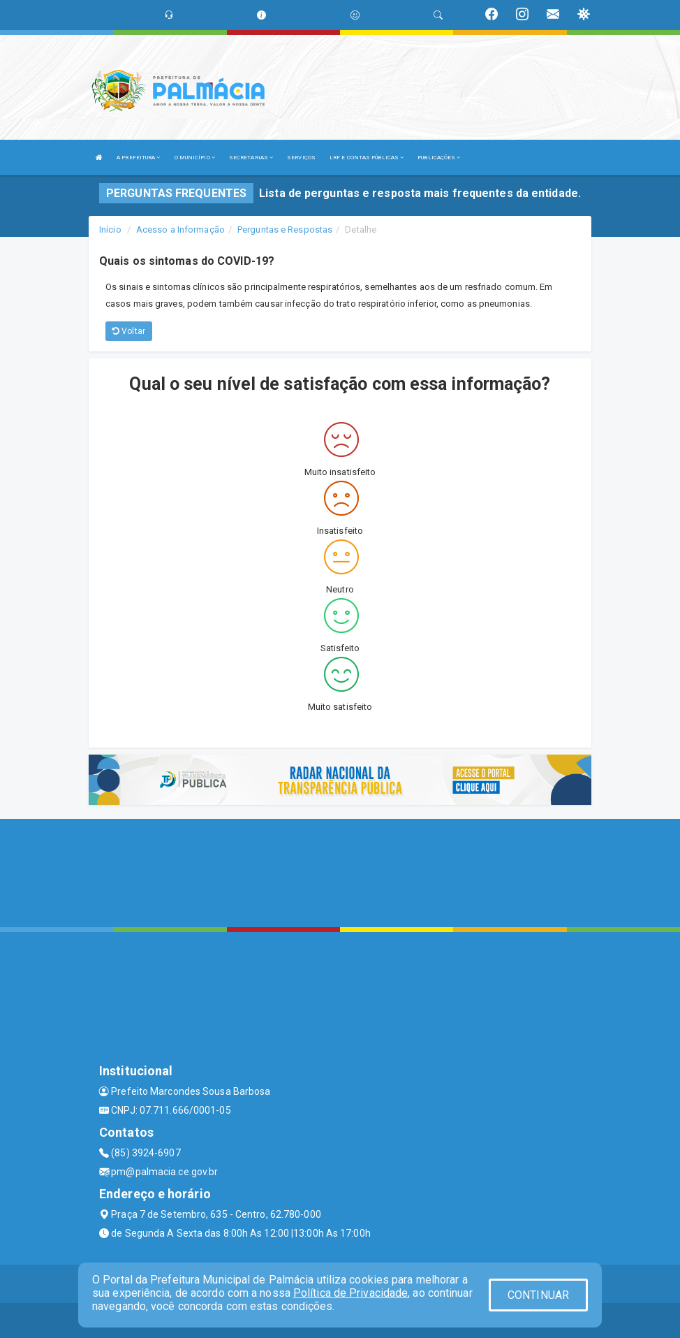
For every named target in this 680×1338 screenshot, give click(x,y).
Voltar (128, 331)
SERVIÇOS (301, 157)
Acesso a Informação (180, 229)
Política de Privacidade (350, 1293)
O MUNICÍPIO (195, 157)
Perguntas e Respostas (284, 229)
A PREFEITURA (138, 157)
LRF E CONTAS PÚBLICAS (367, 157)
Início (110, 229)
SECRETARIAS (251, 157)
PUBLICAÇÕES (438, 157)
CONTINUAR (538, 1295)
